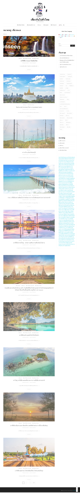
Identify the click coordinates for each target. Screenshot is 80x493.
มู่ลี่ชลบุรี (70, 196)
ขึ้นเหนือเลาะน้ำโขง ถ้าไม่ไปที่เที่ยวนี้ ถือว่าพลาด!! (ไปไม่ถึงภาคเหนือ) (67, 62)
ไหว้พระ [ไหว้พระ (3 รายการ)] (61, 130)
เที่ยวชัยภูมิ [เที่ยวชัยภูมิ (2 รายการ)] (61, 116)
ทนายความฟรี (65, 244)
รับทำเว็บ (73, 159)
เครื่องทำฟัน (66, 165)
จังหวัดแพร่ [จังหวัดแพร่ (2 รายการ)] (61, 86)
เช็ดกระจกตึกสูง (70, 211)
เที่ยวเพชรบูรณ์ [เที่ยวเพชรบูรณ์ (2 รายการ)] (62, 127)
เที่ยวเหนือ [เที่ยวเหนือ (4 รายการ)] (68, 127)
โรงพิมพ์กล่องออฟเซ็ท (68, 169)
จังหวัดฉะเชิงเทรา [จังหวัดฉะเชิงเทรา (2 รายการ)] (62, 77)
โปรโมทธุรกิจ (68, 174)
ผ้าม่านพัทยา (61, 193)
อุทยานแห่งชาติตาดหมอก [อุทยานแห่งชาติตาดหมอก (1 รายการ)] (64, 109)
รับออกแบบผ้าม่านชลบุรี (67, 193)
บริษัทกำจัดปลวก (72, 187)
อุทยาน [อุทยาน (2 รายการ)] (65, 107)
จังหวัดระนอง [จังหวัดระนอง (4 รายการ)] (62, 81)
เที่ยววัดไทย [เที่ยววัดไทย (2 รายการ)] (62, 125)
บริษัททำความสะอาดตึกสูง (63, 213)
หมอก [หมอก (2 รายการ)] (61, 107)
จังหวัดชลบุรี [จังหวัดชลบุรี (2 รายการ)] (70, 77)
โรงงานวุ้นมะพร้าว (65, 208)
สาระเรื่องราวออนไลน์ (67, 190)
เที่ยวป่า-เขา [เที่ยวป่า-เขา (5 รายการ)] (62, 123)
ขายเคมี (70, 171)
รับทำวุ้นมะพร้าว (71, 208)
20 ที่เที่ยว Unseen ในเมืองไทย (29, 63)
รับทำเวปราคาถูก (69, 160)
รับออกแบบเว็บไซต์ (67, 157)
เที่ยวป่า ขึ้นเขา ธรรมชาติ (27, 60)
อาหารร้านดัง (67, 192)
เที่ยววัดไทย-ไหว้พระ (20, 25)
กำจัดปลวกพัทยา (62, 189)
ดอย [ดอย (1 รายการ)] (66, 86)
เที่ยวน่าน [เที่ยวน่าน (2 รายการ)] (61, 120)
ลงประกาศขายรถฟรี (65, 163)
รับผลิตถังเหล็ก (69, 201)
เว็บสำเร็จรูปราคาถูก (70, 240)
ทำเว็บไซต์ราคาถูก (62, 160)
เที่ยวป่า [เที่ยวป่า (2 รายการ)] (66, 120)
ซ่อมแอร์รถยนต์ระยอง (68, 204)
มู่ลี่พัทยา (73, 196)
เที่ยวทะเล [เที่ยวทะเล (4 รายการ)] (67, 116)
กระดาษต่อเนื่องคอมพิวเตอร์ (67, 220)
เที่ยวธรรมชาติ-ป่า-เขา (31, 25)
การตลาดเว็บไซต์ (67, 235)
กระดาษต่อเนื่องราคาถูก (63, 219)
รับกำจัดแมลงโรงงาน (64, 187)
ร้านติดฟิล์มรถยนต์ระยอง (67, 207)
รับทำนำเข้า (64, 174)
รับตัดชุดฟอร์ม (70, 180)
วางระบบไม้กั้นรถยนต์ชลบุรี (66, 229)
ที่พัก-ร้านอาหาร (54, 25)
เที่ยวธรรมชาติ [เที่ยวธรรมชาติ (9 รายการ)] (62, 118)
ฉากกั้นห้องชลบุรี (68, 198)
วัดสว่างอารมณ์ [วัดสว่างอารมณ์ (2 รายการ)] (62, 95)
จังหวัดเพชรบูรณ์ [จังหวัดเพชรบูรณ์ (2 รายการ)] (69, 84)
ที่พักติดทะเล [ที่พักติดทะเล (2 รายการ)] (71, 86)
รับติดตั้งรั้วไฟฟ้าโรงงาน (68, 231)
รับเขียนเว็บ (73, 157)
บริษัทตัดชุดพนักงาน (65, 184)
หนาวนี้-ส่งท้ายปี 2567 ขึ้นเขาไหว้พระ (66, 56)
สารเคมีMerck (66, 171)
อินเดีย (66, 246)
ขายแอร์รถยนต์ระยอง (67, 205)
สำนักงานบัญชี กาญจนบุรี (67, 243)
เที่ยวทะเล (39, 25)
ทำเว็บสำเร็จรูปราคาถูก (63, 241)
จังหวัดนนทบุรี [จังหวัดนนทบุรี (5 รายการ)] (68, 79)
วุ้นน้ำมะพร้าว (62, 246)
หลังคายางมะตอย (69, 168)
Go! (72, 46)
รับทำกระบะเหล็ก (68, 202)
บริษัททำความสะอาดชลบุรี (68, 214)
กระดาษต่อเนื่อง (63, 217)
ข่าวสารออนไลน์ (69, 177)
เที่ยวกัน (68, 246)
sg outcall (66, 181)
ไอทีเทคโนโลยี (61, 235)
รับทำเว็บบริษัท (61, 159)
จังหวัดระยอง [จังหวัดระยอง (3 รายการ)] (68, 81)
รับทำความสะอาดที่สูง (62, 210)
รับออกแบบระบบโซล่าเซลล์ (66, 225)
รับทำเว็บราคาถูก (63, 162)
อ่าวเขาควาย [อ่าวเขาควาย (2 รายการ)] (62, 111)
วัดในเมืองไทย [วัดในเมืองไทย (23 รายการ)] (62, 100)
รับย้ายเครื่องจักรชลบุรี (69, 238)
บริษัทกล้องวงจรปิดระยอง (68, 222)
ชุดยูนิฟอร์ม (72, 178)
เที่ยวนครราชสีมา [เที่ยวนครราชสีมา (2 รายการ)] (69, 118)
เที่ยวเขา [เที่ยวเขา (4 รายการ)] (67, 125)
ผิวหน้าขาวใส (65, 178)
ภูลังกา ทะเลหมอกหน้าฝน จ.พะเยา (65, 65)
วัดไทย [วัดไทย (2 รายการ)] (68, 100)
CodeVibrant (74, 491)
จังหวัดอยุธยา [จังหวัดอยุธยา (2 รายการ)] (62, 84)
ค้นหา (60, 44)
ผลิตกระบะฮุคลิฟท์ (65, 199)
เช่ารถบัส (71, 234)
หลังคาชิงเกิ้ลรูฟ (61, 169)
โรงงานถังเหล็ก (64, 201)
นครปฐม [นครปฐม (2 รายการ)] (67, 88)
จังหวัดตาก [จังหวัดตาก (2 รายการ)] (61, 79)
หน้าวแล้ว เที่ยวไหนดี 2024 (64, 58)
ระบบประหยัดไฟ (67, 232)
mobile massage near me (63, 180)
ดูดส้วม (69, 178)
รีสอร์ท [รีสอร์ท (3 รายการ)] (61, 93)
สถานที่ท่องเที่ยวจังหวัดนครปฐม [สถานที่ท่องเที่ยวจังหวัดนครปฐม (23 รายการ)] (65, 104)
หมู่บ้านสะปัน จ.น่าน (63, 67)
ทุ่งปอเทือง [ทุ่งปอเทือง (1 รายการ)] (61, 88)
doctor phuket (63, 175)
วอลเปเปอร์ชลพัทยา (68, 195)
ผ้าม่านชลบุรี (72, 192)
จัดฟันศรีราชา (66, 234)
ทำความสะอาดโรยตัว (64, 211)
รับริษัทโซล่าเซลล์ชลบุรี (68, 226)
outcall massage (64, 183)
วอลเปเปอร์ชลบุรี (62, 195)
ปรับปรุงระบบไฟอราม (65, 237)
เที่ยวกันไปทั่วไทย (40, 19)
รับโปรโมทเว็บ (63, 168)
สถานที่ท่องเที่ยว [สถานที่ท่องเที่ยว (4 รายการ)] (62, 102)
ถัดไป (34, 483)
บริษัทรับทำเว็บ (69, 162)
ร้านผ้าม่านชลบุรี (65, 196)
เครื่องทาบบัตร (61, 165)
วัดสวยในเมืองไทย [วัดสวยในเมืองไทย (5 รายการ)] (67, 93)
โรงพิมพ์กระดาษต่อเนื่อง (70, 217)
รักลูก (74, 234)
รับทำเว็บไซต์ (61, 157)
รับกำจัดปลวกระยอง (65, 186)
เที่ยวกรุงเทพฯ (45, 25)
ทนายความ (61, 244)
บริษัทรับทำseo (69, 166)
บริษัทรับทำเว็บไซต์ (67, 159)
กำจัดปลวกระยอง (68, 189)
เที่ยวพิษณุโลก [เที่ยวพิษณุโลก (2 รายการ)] (68, 123)
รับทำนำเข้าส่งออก (63, 172)
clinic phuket (68, 175)
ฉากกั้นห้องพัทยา (62, 198)
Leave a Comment (33, 65)
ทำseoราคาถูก (63, 166)
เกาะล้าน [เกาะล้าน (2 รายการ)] (67, 111)
